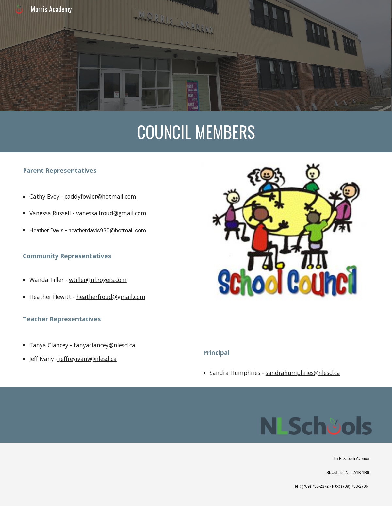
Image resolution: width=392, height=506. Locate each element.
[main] (196, 131)
